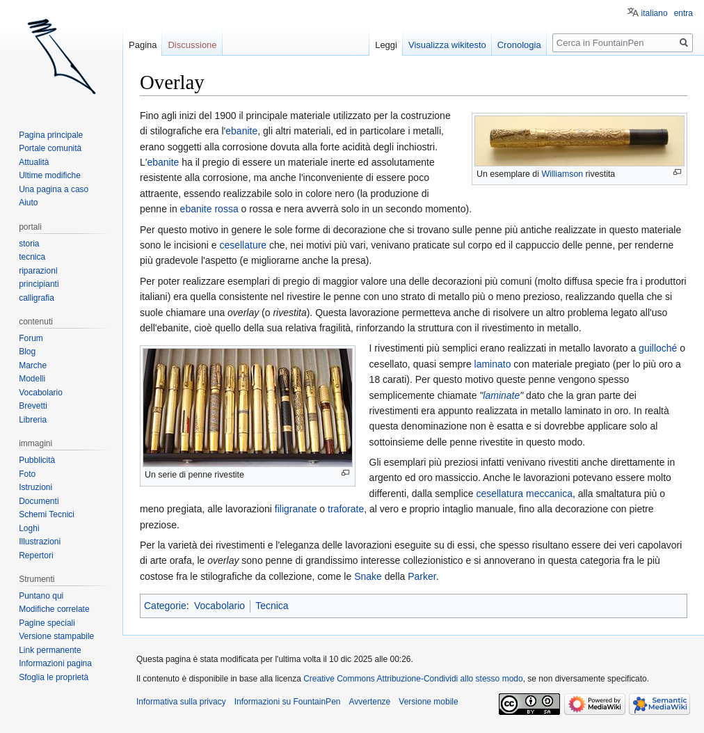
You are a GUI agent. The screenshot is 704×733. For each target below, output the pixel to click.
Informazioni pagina (55, 663)
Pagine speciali (47, 623)
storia (29, 244)
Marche (33, 365)
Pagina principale (51, 135)
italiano (654, 13)
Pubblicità (37, 460)
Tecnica (271, 605)
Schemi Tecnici (46, 514)
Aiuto (28, 202)
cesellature (242, 245)
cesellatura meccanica (524, 493)
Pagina (143, 45)
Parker (421, 576)
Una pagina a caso (53, 189)
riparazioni (38, 271)
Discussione (192, 45)
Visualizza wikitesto (447, 45)
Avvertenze (369, 702)
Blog (27, 351)
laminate (501, 395)
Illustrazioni (40, 541)
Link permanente (50, 650)
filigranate (296, 508)
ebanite (241, 130)
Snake (368, 576)
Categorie (165, 605)
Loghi (29, 528)
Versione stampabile (56, 636)
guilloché (658, 348)
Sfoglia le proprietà (53, 677)
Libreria (33, 420)
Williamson (562, 174)
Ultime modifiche (50, 175)
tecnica (32, 257)
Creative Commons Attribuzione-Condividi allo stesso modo (412, 679)
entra (683, 13)
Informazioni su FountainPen (287, 702)
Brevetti (33, 406)
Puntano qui (41, 596)
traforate (346, 508)
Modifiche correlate (54, 609)
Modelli (32, 379)
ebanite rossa (209, 208)
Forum (31, 338)
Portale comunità (50, 148)
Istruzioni (35, 487)
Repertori (36, 555)
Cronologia (519, 45)
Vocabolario (219, 605)
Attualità (34, 162)
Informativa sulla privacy (181, 702)
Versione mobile (428, 702)
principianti (38, 284)
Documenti (38, 501)
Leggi (386, 45)
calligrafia (36, 298)
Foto (27, 474)
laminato (492, 364)
